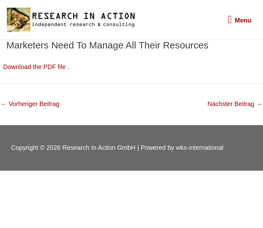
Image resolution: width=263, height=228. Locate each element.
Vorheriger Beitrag (30, 103)
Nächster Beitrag (234, 103)
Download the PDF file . (36, 66)
